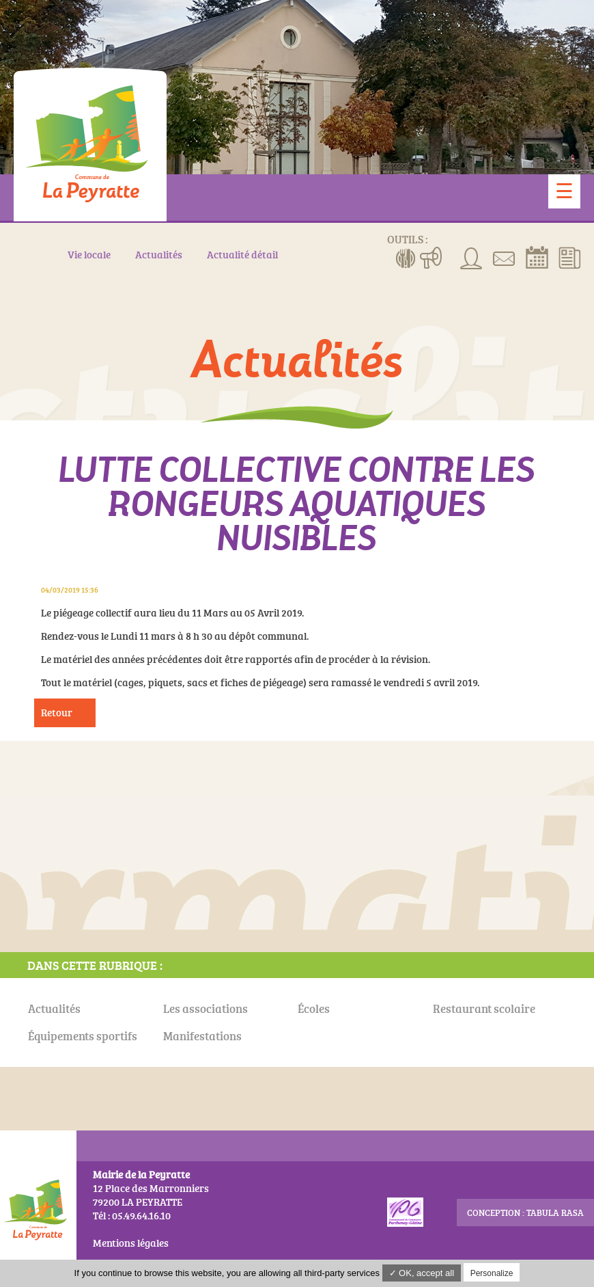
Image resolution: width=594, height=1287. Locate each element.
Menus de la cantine (406, 257)
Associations (471, 257)
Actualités (570, 257)
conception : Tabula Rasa (525, 1212)
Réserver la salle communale (537, 257)
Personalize (491, 1273)
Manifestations (431, 257)
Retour (56, 712)
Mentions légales (131, 1243)
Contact (504, 257)
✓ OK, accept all (422, 1273)
